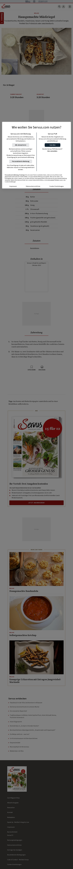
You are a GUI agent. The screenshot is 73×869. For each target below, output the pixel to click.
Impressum (13, 186)
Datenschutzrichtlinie (33, 186)
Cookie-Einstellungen (56, 186)
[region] (36, 155)
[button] (52, 145)
